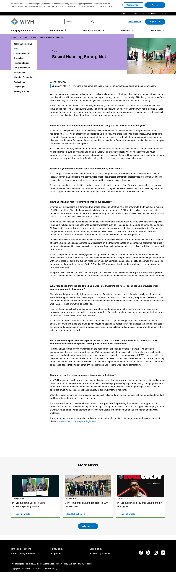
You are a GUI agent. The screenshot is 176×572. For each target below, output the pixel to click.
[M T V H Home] (23, 22)
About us (125, 14)
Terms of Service (79, 564)
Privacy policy (56, 549)
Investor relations (150, 14)
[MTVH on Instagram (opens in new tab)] (154, 554)
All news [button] (86, 526)
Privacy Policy (62, 564)
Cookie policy (95, 549)
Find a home (57, 30)
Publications (19, 82)
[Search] (80, 21)
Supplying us (19, 87)
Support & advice (92, 30)
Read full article (22, 514)
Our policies (18, 58)
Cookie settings (133, 5)
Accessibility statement (100, 553)
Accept (158, 4)
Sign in (153, 22)
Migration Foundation (23, 77)
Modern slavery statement (23, 553)
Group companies (21, 68)
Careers (136, 14)
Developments (19, 72)
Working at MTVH (21, 92)
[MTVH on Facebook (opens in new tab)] (139, 554)
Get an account (134, 22)
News (164, 14)
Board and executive (22, 44)
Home (13, 37)
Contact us (155, 30)
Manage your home (21, 30)
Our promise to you (22, 53)
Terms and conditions (21, 549)
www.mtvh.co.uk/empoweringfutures (78, 421)
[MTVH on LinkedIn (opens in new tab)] (161, 554)
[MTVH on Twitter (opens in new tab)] (146, 554)
